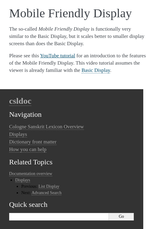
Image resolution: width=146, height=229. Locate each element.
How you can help (28, 149)
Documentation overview (30, 173)
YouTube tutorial (57, 56)
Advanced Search (46, 192)
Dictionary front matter (33, 142)
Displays (18, 134)
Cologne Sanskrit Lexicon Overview (46, 127)
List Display (48, 186)
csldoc (20, 101)
